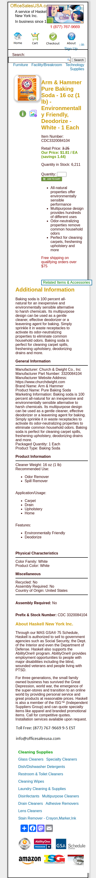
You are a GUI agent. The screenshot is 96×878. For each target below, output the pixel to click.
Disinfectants (28, 796)
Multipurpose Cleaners (60, 796)
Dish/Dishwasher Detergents (41, 767)
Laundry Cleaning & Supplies (42, 789)
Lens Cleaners (30, 811)
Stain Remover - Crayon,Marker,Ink (47, 818)
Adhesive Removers (62, 803)
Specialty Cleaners (61, 759)
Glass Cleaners (30, 759)
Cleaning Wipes (31, 781)
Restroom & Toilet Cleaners (40, 774)
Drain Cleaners (30, 803)
